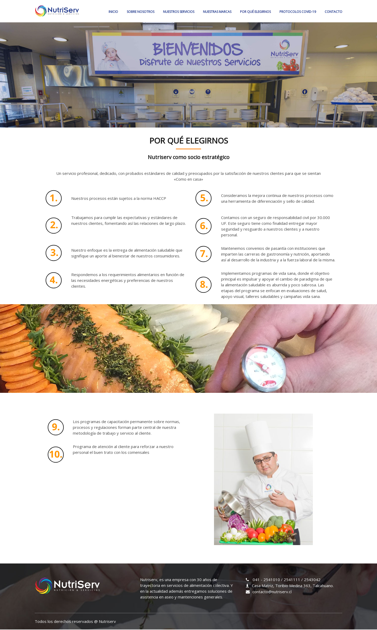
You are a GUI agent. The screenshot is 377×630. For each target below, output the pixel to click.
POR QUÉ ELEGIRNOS (255, 11)
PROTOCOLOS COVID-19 (297, 11)
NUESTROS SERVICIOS (178, 11)
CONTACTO (333, 11)
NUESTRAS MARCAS (217, 11)
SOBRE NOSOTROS (140, 11)
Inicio (113, 11)
